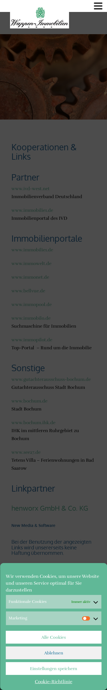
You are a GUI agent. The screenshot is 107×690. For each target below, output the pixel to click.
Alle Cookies (53, 637)
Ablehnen (53, 653)
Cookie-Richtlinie (53, 682)
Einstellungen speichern (53, 668)
